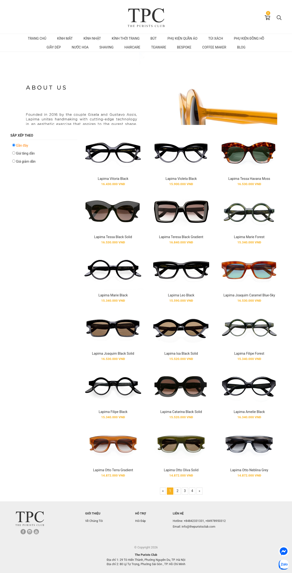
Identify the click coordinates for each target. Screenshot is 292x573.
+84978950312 (215, 521)
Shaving (106, 47)
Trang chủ (37, 38)
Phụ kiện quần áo (182, 38)
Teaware (158, 47)
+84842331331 (194, 521)
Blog (241, 47)
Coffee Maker (214, 47)
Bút (153, 38)
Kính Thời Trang (125, 38)
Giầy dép (54, 47)
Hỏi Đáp (140, 521)
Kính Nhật (92, 38)
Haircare (132, 47)
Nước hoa (80, 47)
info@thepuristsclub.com (198, 526)
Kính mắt (65, 38)
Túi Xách (215, 38)
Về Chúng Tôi (94, 521)
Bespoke (184, 47)
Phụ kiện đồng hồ (249, 38)
